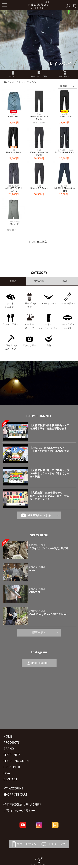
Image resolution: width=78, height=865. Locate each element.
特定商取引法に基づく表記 (22, 804)
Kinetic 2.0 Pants (38, 188)
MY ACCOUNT (13, 788)
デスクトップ (53, 844)
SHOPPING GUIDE (16, 761)
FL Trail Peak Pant (64, 152)
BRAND (8, 748)
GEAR (13, 281)
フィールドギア (68, 303)
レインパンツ (61, 64)
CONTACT (10, 779)
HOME (6, 82)
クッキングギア (10, 324)
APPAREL (39, 281)
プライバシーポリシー (19, 810)
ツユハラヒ (13, 224)
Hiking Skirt (13, 116)
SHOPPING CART (15, 794)
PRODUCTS (11, 742)
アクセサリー (29, 345)
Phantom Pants (13, 152)
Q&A (6, 773)
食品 (48, 345)
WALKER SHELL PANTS (13, 189)
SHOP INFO (11, 755)
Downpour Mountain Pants (39, 118)
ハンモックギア (49, 303)
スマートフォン (23, 844)
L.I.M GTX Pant (64, 116)
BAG (65, 281)
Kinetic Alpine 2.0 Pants (39, 153)
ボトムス (16, 82)
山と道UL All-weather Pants (64, 189)
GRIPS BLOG (39, 535)
